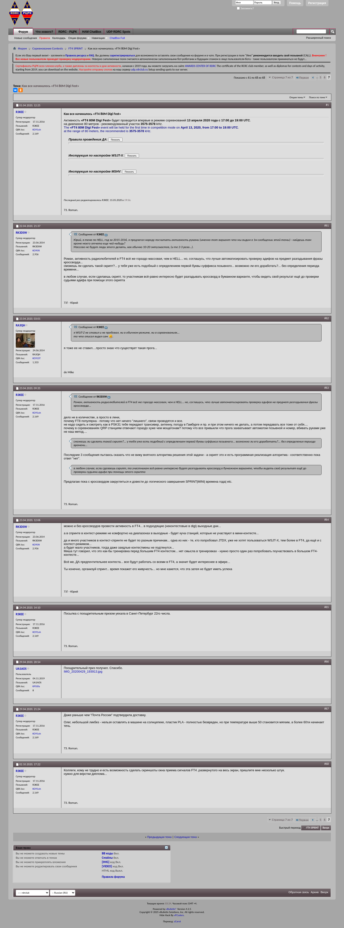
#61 (326, 225)
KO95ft (36, 250)
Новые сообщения (25, 38)
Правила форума (113, 877)
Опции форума (77, 38)
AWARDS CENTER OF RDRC (200, 66)
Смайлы (107, 857)
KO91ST (36, 358)
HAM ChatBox (91, 31)
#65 (326, 607)
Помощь (295, 3)
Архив (315, 892)
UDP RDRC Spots (118, 31)
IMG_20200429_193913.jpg (83, 671)
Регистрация (317, 3)
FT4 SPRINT (75, 48)
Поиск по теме (317, 97)
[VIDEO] (107, 866)
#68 (326, 764)
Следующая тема (185, 837)
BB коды (107, 853)
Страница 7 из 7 (282, 77)
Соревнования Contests (47, 48)
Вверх (325, 827)
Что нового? (44, 31)
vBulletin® (171, 909)
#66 (326, 661)
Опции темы (296, 97)
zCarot (177, 921)
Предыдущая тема (159, 837)
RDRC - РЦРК (67, 31)
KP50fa (36, 686)
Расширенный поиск (318, 37)
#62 (326, 318)
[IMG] (105, 862)
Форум (23, 31)
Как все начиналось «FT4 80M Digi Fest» (50, 86)
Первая (302, 77)
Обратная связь (299, 892)
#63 (326, 387)
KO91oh (36, 129)
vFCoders (179, 915)
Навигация (98, 38)
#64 (326, 519)
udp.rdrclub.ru (139, 69)
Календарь (59, 38)
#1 (327, 105)
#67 (326, 708)
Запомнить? (245, 8)
